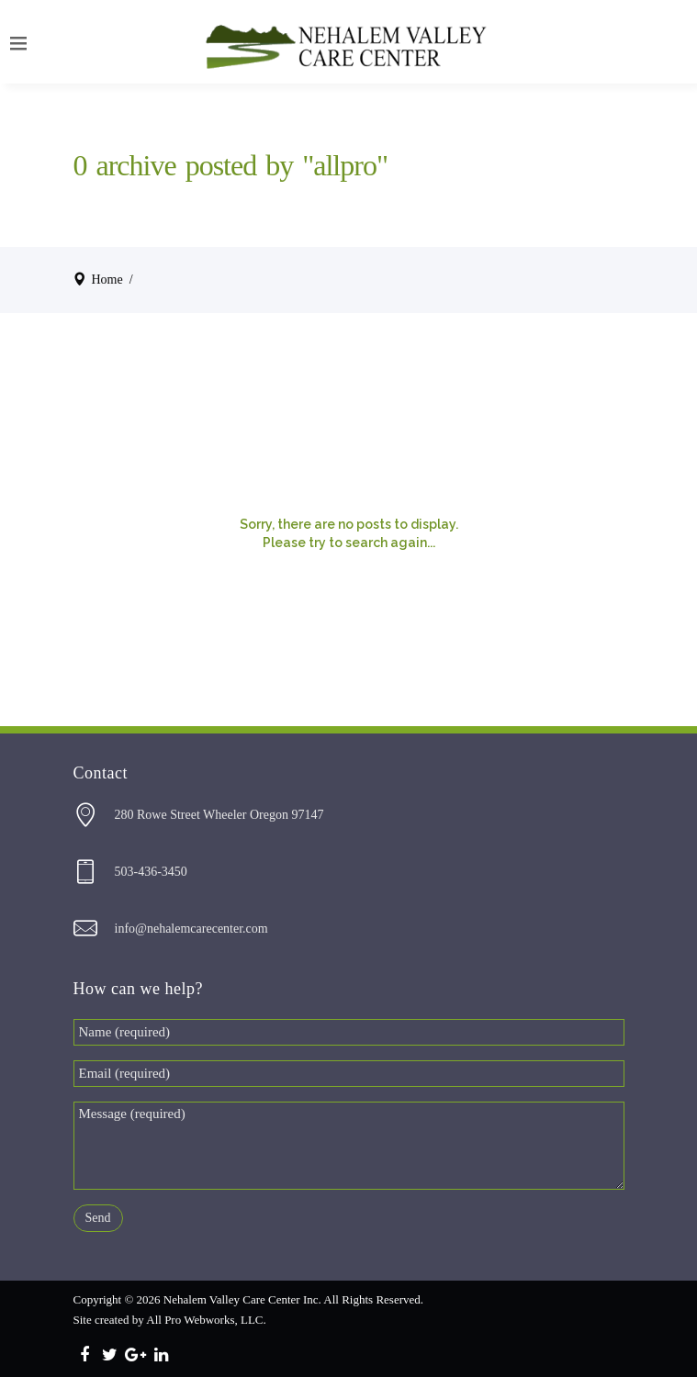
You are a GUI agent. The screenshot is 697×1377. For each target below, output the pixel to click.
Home (107, 279)
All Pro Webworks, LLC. (206, 1320)
